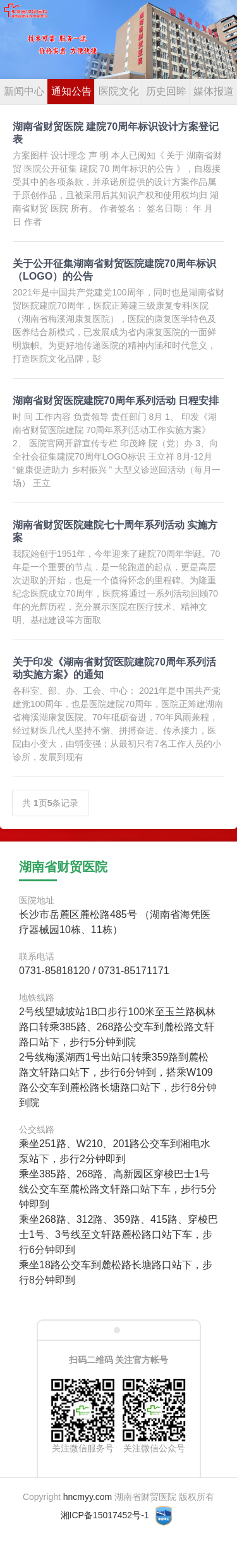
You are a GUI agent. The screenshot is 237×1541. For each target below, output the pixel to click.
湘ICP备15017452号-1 (105, 1515)
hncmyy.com (87, 1497)
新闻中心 (24, 91)
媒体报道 (213, 91)
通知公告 (71, 91)
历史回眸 (166, 91)
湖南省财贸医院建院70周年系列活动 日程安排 (116, 400)
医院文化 (119, 91)
